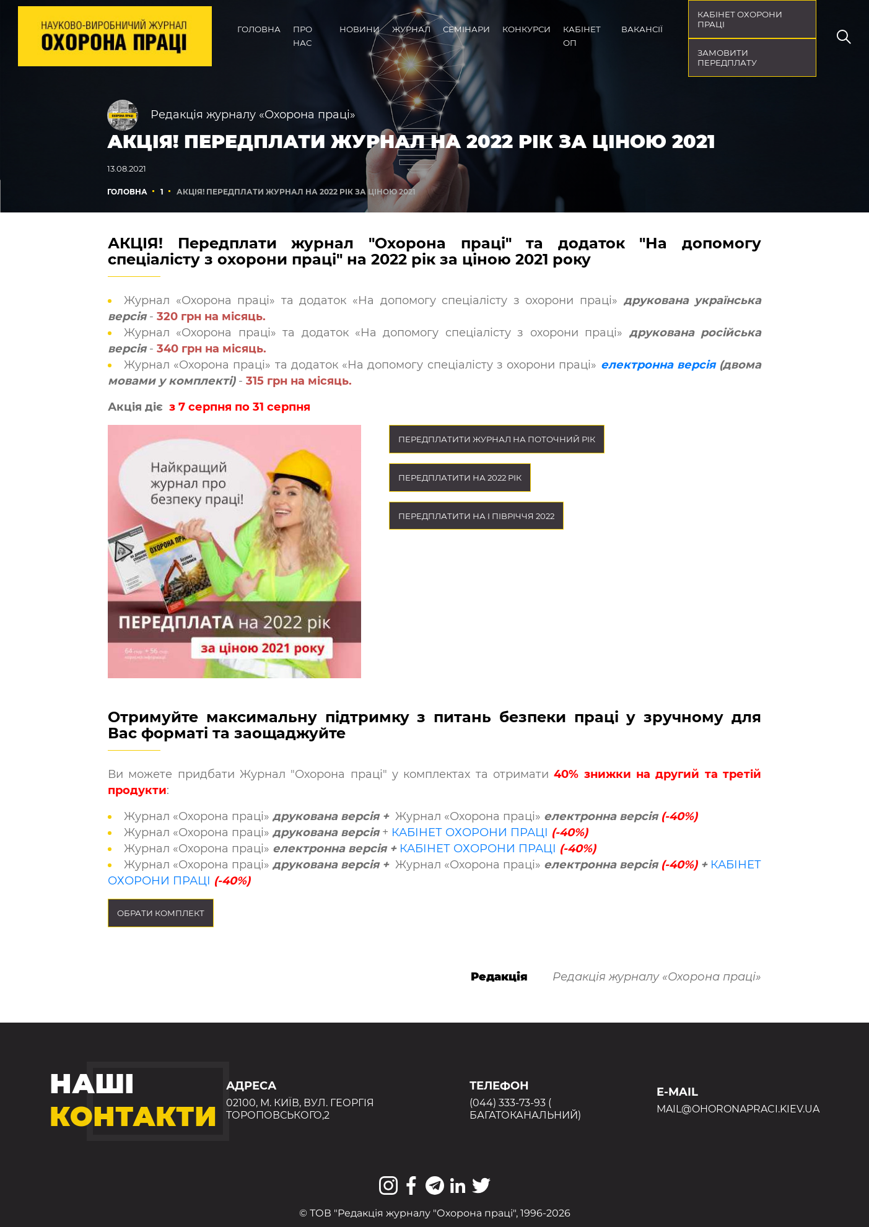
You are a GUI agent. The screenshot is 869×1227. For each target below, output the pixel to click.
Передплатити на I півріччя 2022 (476, 516)
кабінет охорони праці (739, 19)
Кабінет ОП (582, 36)
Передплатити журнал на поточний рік (496, 439)
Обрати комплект (160, 913)
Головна (259, 29)
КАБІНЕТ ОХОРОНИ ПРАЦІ (469, 832)
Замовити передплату (727, 58)
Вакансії (642, 29)
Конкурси (526, 29)
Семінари (466, 29)
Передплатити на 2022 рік (460, 478)
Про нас (302, 36)
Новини (359, 29)
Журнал (411, 29)
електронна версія (658, 365)
